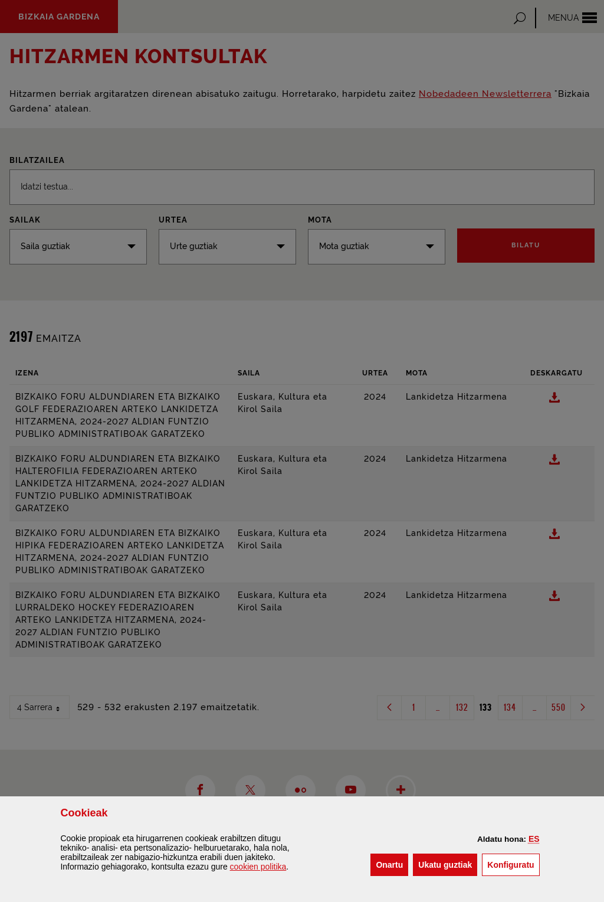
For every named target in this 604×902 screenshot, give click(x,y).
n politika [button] (258, 866)
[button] (534, 839)
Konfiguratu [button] (513, 864)
